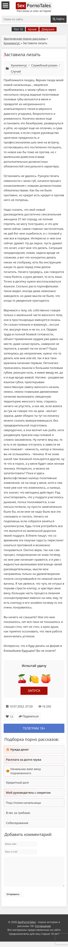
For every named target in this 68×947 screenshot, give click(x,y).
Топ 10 (18, 29)
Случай (16, 71)
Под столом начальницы (23, 803)
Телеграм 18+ (34, 728)
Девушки (48, 29)
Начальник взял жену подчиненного (25, 771)
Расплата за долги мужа (23, 760)
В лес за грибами (18, 813)
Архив (32, 29)
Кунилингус (12, 43)
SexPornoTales (27, 927)
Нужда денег (19, 749)
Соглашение (43, 931)
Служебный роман (44, 65)
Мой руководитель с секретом (28, 793)
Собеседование (17, 823)
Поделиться (28, 716)
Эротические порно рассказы (25, 39)
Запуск (34, 690)
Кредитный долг (17, 782)
